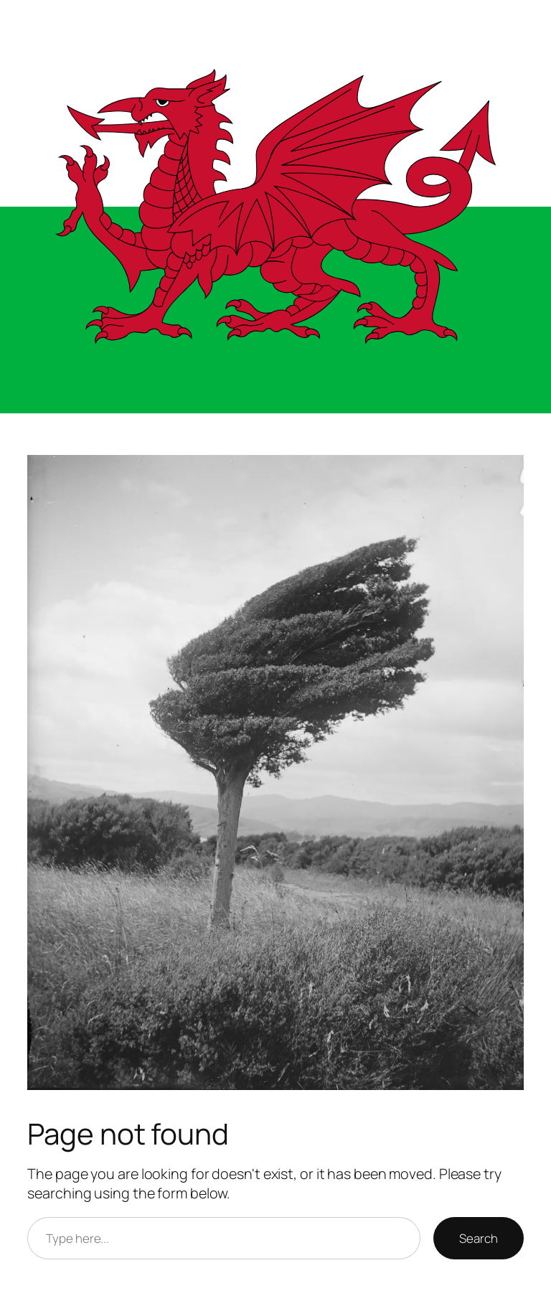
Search (478, 1238)
